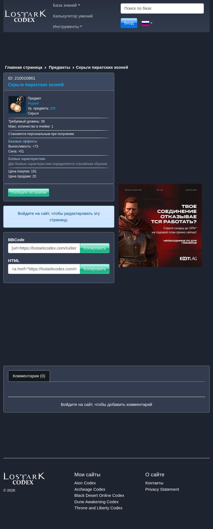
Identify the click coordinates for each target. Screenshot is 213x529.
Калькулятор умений (73, 16)
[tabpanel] (106, 397)
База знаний (66, 5)
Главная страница (23, 67)
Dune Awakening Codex (96, 501)
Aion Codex (85, 482)
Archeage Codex (89, 489)
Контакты (154, 482)
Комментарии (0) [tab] (29, 375)
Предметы (59, 67)
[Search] (162, 8)
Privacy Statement (162, 489)
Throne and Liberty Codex (98, 507)
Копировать (94, 248)
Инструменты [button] (67, 26)
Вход (129, 23)
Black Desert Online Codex (99, 495)
